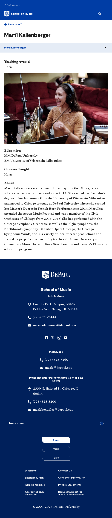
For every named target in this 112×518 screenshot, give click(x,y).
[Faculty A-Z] (13, 24)
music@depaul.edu (58, 368)
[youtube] (65, 337)
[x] (53, 337)
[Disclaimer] (31, 470)
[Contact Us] (65, 470)
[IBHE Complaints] (35, 484)
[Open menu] (106, 14)
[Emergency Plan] (34, 477)
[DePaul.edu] (12, 5)
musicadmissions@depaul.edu (54, 325)
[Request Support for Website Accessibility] (72, 493)
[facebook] (46, 337)
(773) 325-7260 (56, 360)
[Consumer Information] (71, 477)
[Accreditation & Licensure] (39, 493)
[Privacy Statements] (69, 484)
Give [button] (56, 457)
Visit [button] (56, 448)
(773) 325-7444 (44, 317)
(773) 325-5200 (44, 402)
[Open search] (99, 13)
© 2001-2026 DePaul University (56, 507)
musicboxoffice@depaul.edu (53, 409)
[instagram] (59, 337)
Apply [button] (56, 440)
